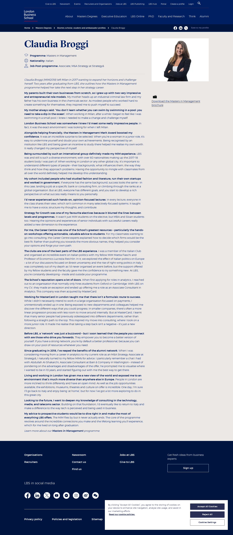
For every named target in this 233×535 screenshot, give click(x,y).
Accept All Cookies (207, 507)
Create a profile (177, 4)
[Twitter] (47, 495)
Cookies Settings (207, 522)
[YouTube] (56, 495)
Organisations (33, 455)
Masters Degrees (87, 16)
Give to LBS (50, 4)
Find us (77, 469)
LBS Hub (153, 4)
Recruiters (31, 462)
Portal (163, 4)
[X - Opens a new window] (186, 28)
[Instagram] (76, 495)
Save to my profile (200, 28)
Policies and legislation (67, 519)
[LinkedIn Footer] (37, 495)
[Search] (199, 3)
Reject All (207, 515)
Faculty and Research (171, 16)
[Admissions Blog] (66, 495)
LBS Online (137, 16)
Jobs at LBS (121, 4)
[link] (188, 468)
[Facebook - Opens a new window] (175, 28)
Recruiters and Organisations (98, 4)
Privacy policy (33, 519)
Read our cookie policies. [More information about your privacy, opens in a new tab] (122, 515)
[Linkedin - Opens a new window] (181, 28)
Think (192, 16)
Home (27, 28)
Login (191, 4)
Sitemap (97, 519)
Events (77, 4)
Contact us (79, 462)
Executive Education (114, 16)
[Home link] (30, 16)
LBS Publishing (137, 4)
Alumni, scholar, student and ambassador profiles (81, 28)
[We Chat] (95, 495)
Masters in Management (62, 55)
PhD (151, 16)
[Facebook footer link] (27, 495)
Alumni (204, 16)
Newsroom (65, 4)
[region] (166, 515)
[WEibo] (86, 495)
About (69, 16)
